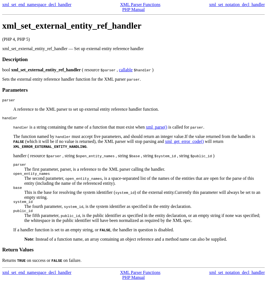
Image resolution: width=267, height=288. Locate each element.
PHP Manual (133, 9)
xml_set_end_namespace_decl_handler (37, 4)
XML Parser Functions (140, 4)
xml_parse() (156, 128)
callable (126, 69)
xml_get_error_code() (184, 143)
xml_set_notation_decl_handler (237, 4)
